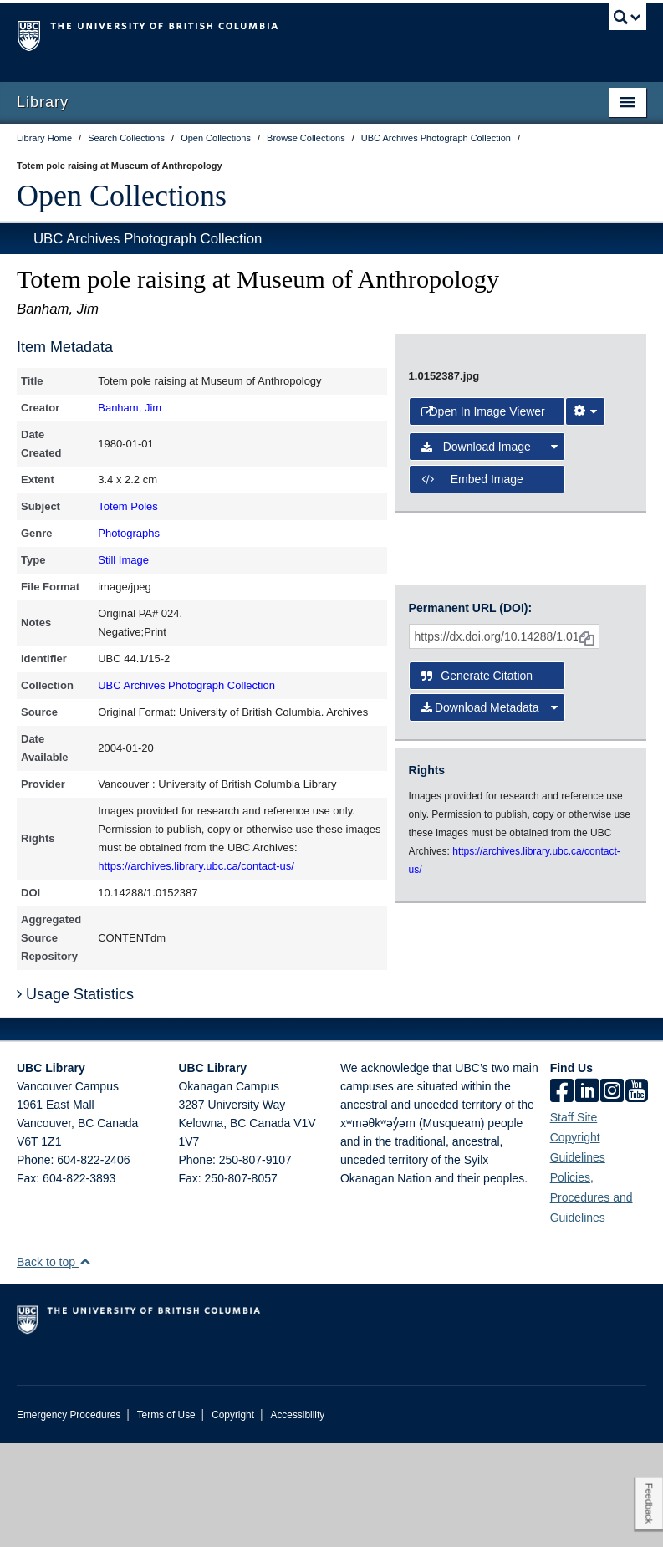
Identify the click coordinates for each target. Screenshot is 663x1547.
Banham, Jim (129, 407)
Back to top (54, 1365)
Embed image (472, 721)
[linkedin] (587, 1196)
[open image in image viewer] (492, 477)
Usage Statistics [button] (75, 1098)
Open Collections (122, 195)
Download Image (489, 689)
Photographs (129, 533)
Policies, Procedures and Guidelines (591, 1301)
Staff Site (574, 1221)
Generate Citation (477, 851)
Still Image (123, 560)
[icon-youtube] (636, 1196)
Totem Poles (128, 506)
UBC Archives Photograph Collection (147, 239)
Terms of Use (166, 1518)
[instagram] (612, 1196)
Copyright (233, 1518)
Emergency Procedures (68, 1518)
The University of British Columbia (284, 34)
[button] (85, 1365)
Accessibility (297, 1518)
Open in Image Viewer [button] (483, 653)
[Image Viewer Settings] (585, 653)
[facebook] (562, 1196)
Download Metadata (489, 883)
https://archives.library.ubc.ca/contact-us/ (196, 866)
